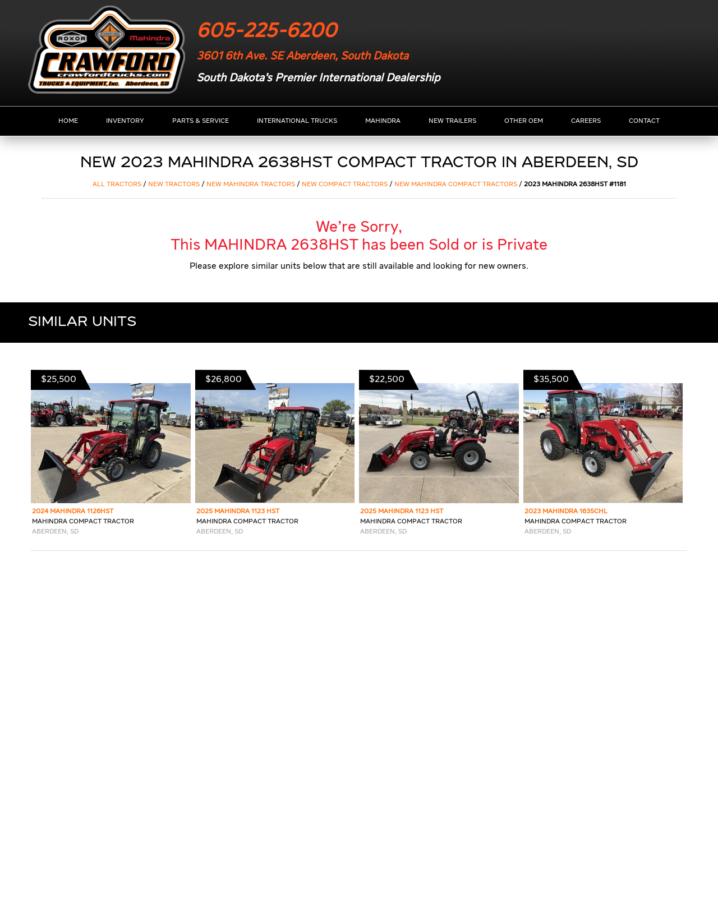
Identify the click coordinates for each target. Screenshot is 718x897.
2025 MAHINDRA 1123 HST (237, 511)
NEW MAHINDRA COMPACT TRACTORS (455, 184)
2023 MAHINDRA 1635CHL (565, 511)
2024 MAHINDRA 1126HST (72, 511)
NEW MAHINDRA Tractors (250, 184)
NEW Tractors (174, 184)
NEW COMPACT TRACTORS (345, 184)
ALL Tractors (117, 184)
